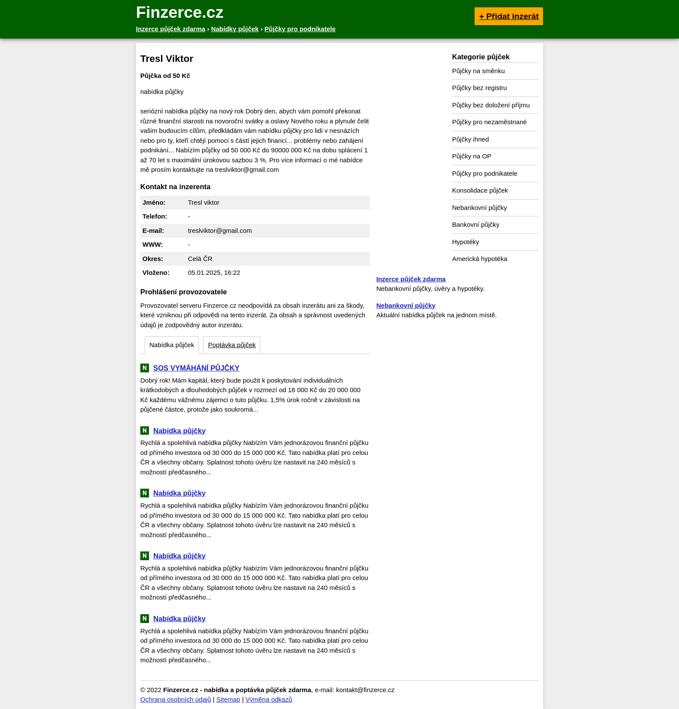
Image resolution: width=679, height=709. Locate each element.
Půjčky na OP (471, 156)
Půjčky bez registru (479, 87)
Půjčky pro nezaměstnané (489, 122)
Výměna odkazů (269, 699)
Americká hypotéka (480, 258)
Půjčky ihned (470, 139)
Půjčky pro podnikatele (484, 173)
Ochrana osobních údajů (175, 699)
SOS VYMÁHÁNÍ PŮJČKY (196, 368)
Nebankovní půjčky (479, 207)
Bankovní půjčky (475, 224)
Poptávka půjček (231, 344)
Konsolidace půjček (480, 190)
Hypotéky (465, 241)
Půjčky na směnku (478, 70)
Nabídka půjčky (179, 431)
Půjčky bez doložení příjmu (491, 105)
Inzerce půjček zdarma (411, 279)
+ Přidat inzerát (509, 16)
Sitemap (228, 699)
